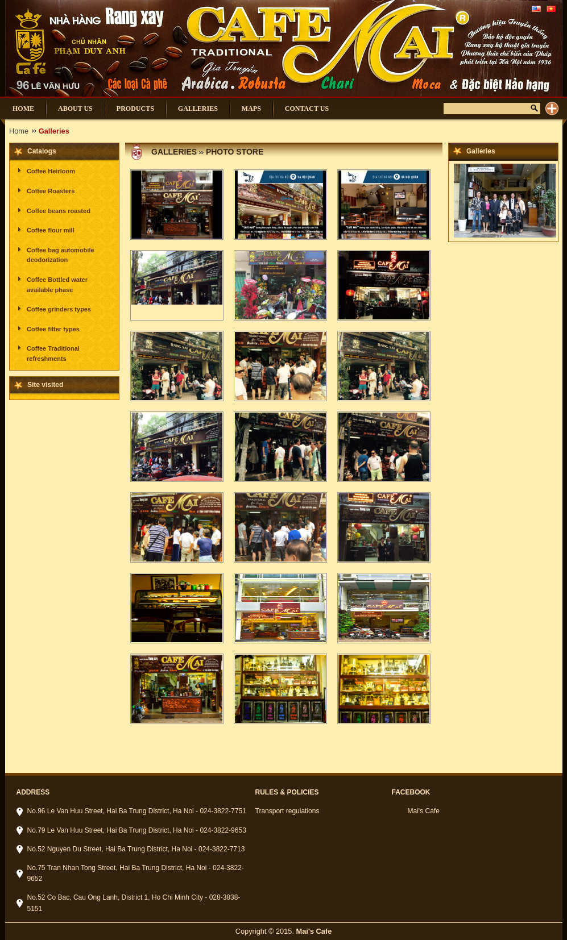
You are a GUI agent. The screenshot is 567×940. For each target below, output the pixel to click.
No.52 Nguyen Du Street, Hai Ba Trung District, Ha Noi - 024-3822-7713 (136, 849)
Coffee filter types (53, 329)
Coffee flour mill (51, 230)
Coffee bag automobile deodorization (60, 255)
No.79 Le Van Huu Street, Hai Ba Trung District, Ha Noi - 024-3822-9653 (136, 830)
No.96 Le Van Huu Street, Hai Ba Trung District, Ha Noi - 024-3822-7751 (136, 811)
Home (18, 131)
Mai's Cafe (424, 811)
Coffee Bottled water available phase (57, 284)
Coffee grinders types (59, 309)
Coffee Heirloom (51, 171)
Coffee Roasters (51, 191)
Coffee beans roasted (58, 210)
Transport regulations (287, 811)
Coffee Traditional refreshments (53, 353)
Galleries (174, 151)
